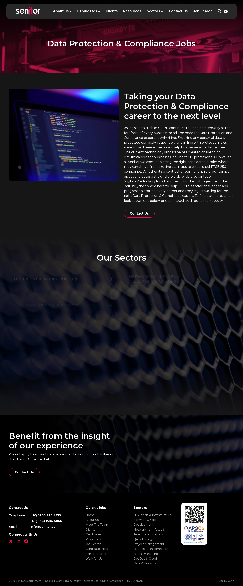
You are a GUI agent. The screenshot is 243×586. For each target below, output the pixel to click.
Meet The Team (97, 524)
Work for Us (94, 558)
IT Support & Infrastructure (152, 515)
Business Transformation (151, 549)
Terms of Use (90, 580)
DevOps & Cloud (145, 558)
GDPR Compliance (111, 580)
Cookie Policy (53, 580)
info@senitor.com (44, 527)
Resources (132, 11)
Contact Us (178, 11)
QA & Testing (143, 539)
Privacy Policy (72, 580)
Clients (112, 11)
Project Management (149, 544)
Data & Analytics (145, 563)
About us (61, 11)
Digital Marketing (146, 554)
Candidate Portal (97, 549)
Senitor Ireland (96, 554)
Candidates (87, 11)
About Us (92, 520)
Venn (231, 580)
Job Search (203, 11)
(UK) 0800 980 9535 (45, 515)
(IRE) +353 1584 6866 (46, 521)
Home (90, 515)
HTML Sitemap (134, 580)
